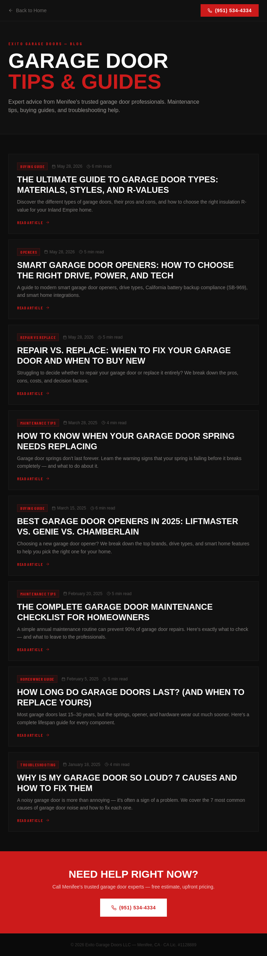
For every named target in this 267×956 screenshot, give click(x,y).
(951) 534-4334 (230, 10)
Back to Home (27, 10)
